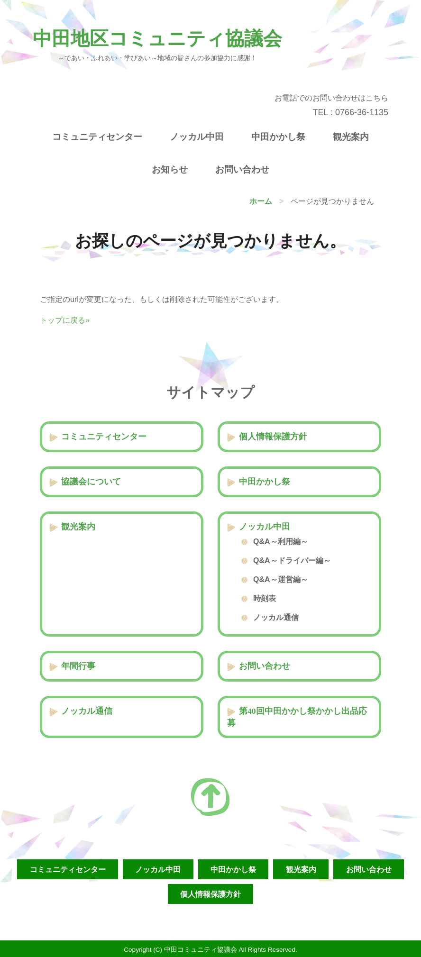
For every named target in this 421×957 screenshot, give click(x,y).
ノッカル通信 (276, 617)
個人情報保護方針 (273, 436)
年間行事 (78, 666)
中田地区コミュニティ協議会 (157, 38)
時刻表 (264, 598)
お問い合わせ (242, 169)
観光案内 (351, 137)
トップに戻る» (65, 320)
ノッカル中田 (197, 137)
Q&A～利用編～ (280, 542)
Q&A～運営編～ (280, 579)
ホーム (260, 201)
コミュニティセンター (97, 137)
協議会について (91, 481)
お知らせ (170, 169)
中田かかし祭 (278, 137)
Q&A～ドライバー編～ (292, 560)
